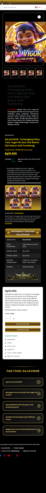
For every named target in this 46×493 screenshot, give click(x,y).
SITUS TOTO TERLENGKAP (11, 451)
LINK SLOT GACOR (29, 451)
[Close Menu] (2, 4)
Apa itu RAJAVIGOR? (14, 382)
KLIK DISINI (8, 223)
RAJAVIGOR (12, 110)
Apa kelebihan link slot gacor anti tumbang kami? (19, 406)
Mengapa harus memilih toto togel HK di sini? (21, 393)
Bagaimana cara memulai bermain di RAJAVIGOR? (21, 430)
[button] (39, 17)
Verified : (8, 160)
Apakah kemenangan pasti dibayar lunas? (20, 418)
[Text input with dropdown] (17, 7)
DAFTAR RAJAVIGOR (22, 324)
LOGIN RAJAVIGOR (23, 330)
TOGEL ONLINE (18, 448)
